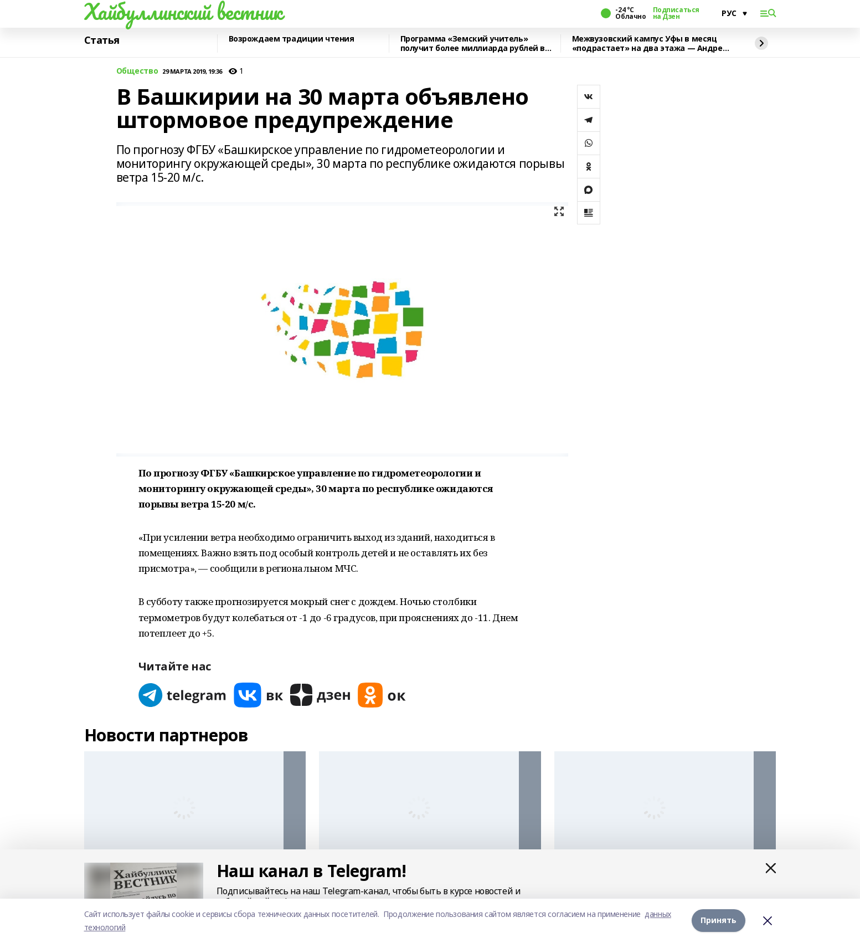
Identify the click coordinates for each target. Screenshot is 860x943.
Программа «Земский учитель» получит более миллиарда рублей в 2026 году (472, 43)
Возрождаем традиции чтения (291, 39)
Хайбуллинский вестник (183, 11)
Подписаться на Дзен (676, 13)
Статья (102, 40)
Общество (137, 71)
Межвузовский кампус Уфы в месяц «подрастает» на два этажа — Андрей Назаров (650, 43)
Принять (719, 920)
